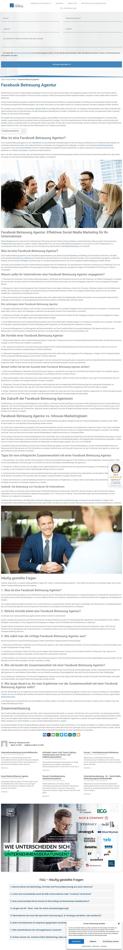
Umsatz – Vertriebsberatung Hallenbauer (101, 752)
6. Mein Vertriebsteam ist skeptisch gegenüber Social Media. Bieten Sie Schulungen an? (53, 922)
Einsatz (7, 616)
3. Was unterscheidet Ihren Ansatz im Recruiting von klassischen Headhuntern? (49, 901)
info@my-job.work (23, 743)
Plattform (26, 721)
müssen (85, 409)
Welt (43, 109)
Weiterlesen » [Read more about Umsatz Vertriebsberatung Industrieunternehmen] (46, 796)
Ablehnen (93, 941)
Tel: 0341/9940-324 (68, 8)
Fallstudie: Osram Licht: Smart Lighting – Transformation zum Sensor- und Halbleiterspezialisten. (59, 754)
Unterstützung (17, 258)
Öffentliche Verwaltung (93, 3)
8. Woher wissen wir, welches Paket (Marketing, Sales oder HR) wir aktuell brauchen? (52, 937)
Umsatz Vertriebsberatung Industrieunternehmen (53, 777)
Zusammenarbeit (24, 148)
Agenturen (43, 391)
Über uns (72, 3)
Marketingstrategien (105, 145)
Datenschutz (95, 946)
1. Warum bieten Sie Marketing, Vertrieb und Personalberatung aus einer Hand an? (51, 886)
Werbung (84, 256)
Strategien (24, 261)
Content (108, 102)
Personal (4, 629)
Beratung (29, 258)
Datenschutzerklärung (22, 53)
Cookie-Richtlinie (86, 946)
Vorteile (7, 118)
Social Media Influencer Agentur (14, 776)
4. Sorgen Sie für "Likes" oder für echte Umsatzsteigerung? (39, 908)
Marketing (73, 256)
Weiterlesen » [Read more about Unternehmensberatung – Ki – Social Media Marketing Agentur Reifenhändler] (87, 794)
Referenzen (18, 371)
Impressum (103, 946)
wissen (65, 282)
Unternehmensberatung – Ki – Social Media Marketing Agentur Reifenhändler (102, 777)
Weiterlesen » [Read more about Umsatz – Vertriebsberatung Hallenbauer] (87, 768)
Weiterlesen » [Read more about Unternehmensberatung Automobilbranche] (5, 768)
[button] (119, 924)
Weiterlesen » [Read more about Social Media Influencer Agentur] (5, 792)
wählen (101, 725)
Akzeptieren (76, 941)
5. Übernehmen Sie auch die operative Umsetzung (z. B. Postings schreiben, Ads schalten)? (55, 915)
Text (19, 318)
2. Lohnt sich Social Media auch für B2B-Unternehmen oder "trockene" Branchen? (50, 894)
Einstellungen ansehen (111, 941)
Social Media (11, 79)
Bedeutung (11, 241)
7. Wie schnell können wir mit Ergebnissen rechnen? (36, 930)
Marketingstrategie (8, 697)
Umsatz (97, 500)
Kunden (4, 123)
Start (3, 79)
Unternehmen (36, 143)
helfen (104, 154)
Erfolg (40, 111)
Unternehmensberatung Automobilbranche (19, 752)
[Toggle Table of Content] (22, 131)
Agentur (38, 93)
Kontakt (59, 3)
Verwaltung (97, 118)
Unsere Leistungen (40, 3)
